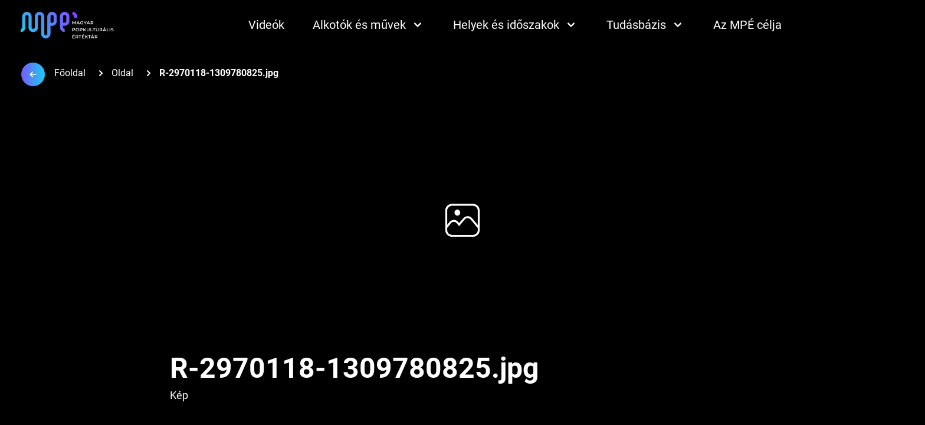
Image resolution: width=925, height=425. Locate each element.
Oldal (122, 73)
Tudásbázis (645, 25)
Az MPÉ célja (747, 25)
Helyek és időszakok (515, 25)
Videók (266, 25)
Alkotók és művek (369, 25)
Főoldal (70, 73)
